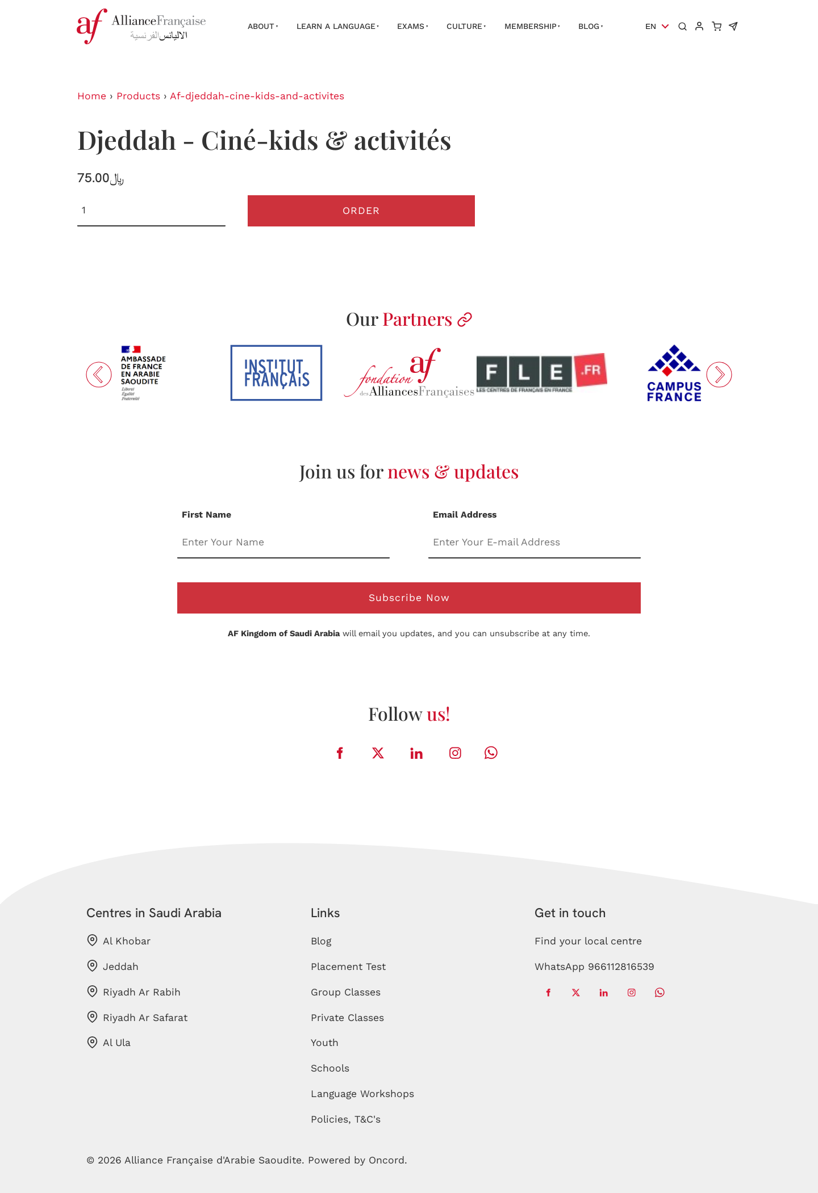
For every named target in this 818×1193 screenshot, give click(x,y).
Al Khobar (118, 940)
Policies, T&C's (346, 1119)
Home (91, 96)
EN (650, 26)
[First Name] (283, 542)
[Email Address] (534, 542)
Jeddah (112, 966)
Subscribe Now (409, 597)
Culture (464, 26)
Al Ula (108, 1042)
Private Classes (347, 1017)
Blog (588, 26)
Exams (410, 26)
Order (361, 210)
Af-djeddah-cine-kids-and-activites (257, 96)
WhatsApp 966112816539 (594, 966)
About (261, 26)
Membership (530, 26)
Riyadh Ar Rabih (133, 991)
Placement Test (348, 966)
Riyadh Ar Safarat (136, 1017)
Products (138, 96)
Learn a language (336, 26)
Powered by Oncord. (357, 1160)
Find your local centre (588, 941)
